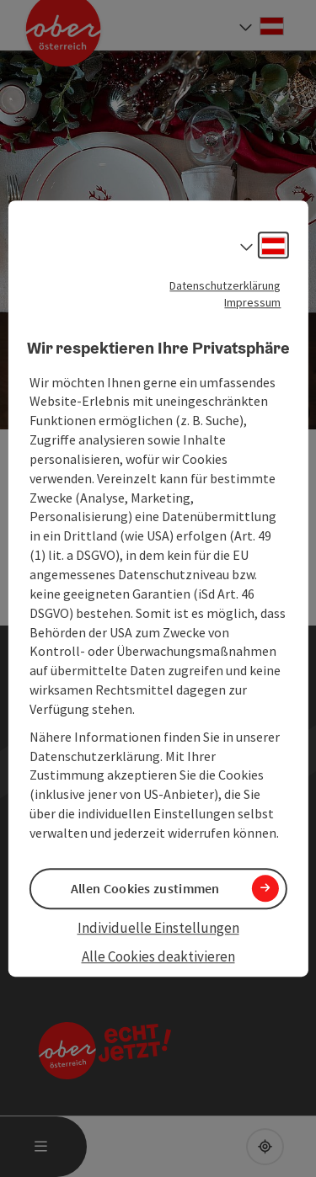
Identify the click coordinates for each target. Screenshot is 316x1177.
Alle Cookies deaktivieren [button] (158, 957)
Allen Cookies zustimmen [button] (145, 888)
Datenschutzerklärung (225, 285)
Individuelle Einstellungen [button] (158, 928)
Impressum (252, 302)
